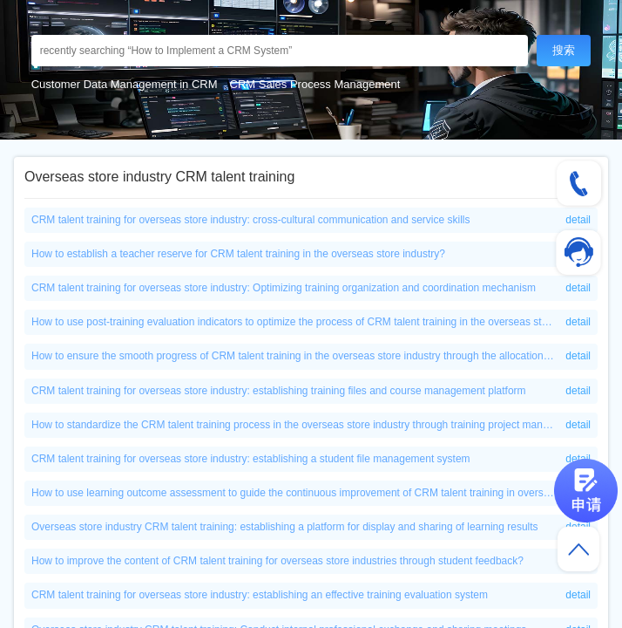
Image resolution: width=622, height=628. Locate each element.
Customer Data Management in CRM (124, 84)
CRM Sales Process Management (315, 84)
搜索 (563, 50)
